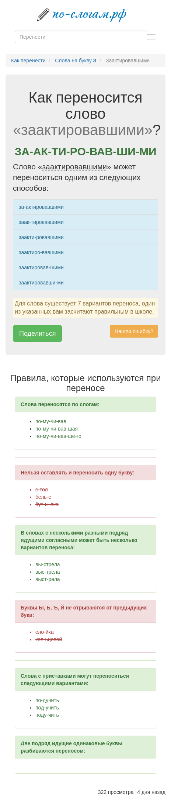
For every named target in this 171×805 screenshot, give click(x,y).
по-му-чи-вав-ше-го (58, 436)
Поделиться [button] (37, 333)
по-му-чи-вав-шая (56, 429)
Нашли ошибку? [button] (134, 331)
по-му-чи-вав (50, 421)
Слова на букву (75, 60)
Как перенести (28, 60)
